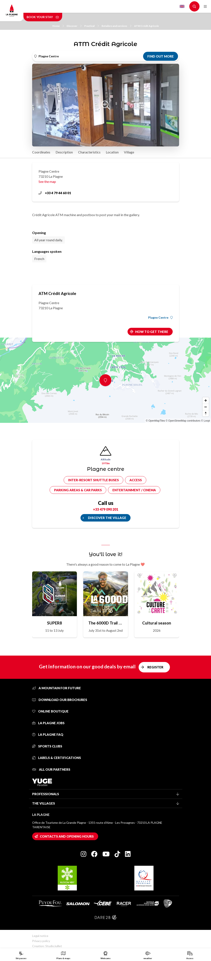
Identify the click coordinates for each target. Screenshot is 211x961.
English (182, 6)
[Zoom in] (205, 400)
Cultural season (156, 622)
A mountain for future (56, 688)
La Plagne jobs (48, 723)
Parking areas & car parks (78, 490)
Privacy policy (41, 941)
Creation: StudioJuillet (47, 946)
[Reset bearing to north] (205, 413)
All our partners (51, 769)
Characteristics (89, 152)
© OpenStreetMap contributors (183, 420)
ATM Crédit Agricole (146, 25)
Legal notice (40, 936)
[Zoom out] (205, 407)
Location (112, 152)
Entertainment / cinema (134, 490)
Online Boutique (50, 711)
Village (129, 152)
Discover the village (107, 518)
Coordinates (41, 152)
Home (58, 25)
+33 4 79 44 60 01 (55, 193)
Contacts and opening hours (67, 836)
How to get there (151, 332)
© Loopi (205, 420)
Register (155, 667)
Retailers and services (116, 25)
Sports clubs (47, 746)
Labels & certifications (56, 758)
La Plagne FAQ (47, 734)
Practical (91, 25)
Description (64, 152)
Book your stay (43, 17)
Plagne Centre (160, 317)
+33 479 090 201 (105, 509)
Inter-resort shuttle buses (93, 480)
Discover (74, 25)
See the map (47, 181)
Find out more (160, 56)
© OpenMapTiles (155, 420)
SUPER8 (54, 622)
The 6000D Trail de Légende (105, 622)
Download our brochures (59, 700)
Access (135, 480)
